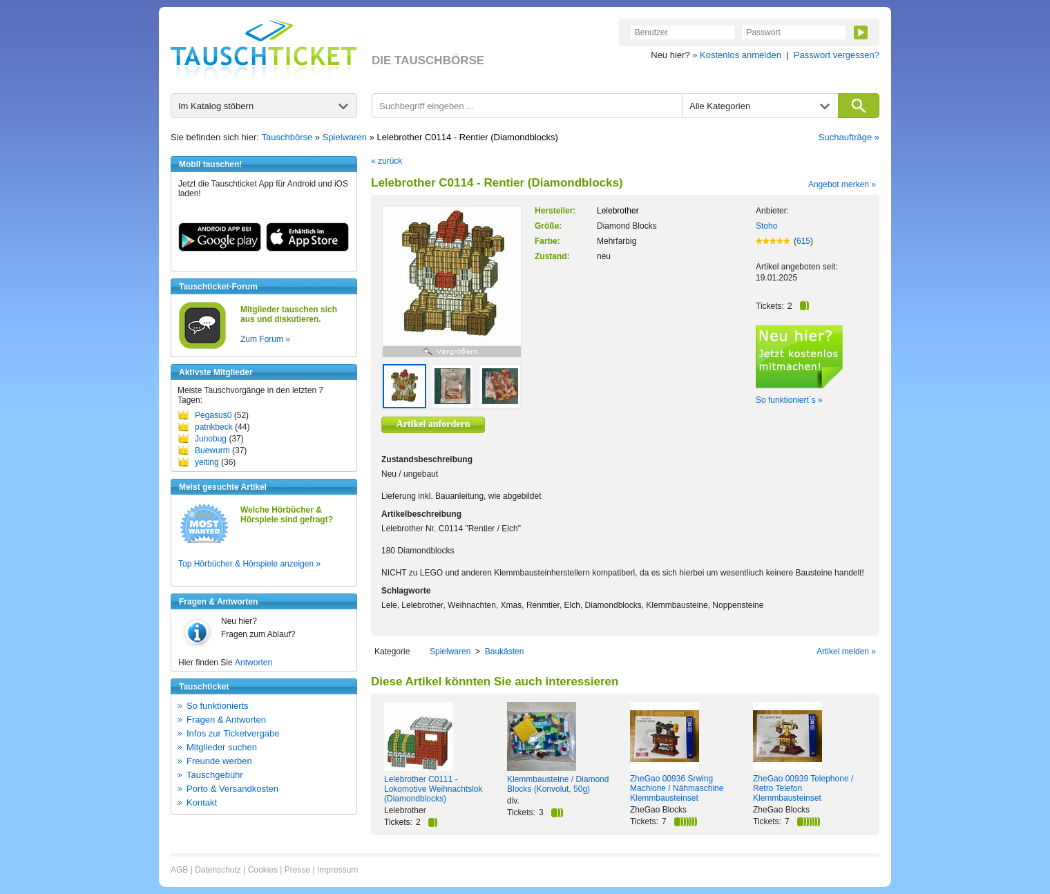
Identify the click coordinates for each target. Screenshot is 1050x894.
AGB (179, 870)
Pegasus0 (213, 415)
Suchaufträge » (849, 137)
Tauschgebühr (215, 775)
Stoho (766, 226)
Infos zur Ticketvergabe (233, 733)
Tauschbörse (287, 137)
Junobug (211, 439)
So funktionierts (218, 706)
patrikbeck (214, 427)
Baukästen (504, 651)
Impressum (337, 870)
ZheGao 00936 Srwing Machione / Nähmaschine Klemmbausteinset (676, 788)
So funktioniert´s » (789, 400)
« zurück (386, 161)
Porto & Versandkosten (232, 788)
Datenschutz (218, 870)
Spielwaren (345, 137)
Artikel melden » (846, 651)
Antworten (253, 662)
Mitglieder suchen (222, 747)
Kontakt (202, 802)
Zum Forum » (265, 339)
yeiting (207, 462)
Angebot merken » (842, 184)
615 (803, 241)
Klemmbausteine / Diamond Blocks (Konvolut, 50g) (558, 784)
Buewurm (212, 450)
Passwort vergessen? (836, 55)
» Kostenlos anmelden (736, 55)
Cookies (263, 870)
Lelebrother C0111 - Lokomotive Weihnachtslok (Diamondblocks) (433, 788)
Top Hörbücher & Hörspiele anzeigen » (249, 564)
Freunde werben (219, 761)
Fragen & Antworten (226, 719)
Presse (297, 870)
